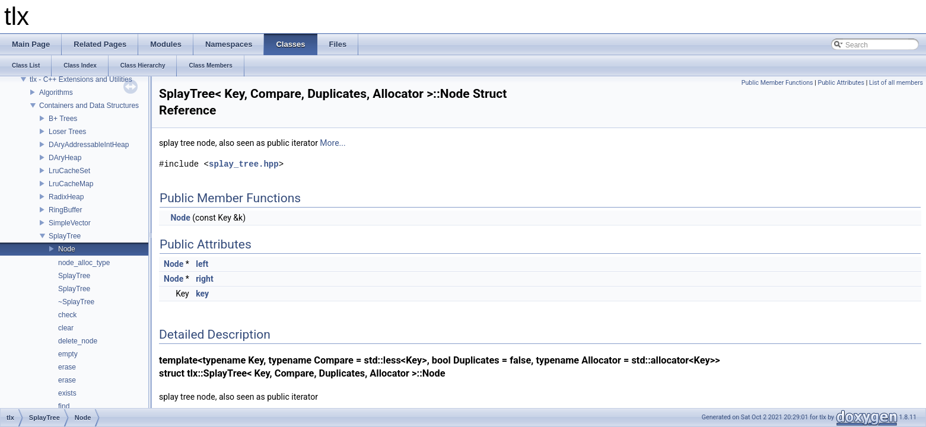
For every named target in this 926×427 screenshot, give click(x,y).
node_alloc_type (84, 263)
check (67, 315)
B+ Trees (63, 118)
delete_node (77, 341)
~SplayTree (76, 302)
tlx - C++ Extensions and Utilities (81, 79)
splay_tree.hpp (244, 164)
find (63, 406)
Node (66, 249)
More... (332, 143)
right (204, 278)
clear (66, 328)
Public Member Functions (777, 83)
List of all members (896, 83)
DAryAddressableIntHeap (89, 145)
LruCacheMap (71, 184)
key (202, 293)
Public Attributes (840, 83)
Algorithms (56, 92)
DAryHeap (65, 158)
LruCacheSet (69, 171)
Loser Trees (67, 132)
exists (67, 393)
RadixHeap (66, 197)
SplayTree (65, 236)
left (202, 264)
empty (68, 354)
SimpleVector (70, 223)
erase (67, 367)
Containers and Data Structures (89, 105)
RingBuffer (65, 210)
